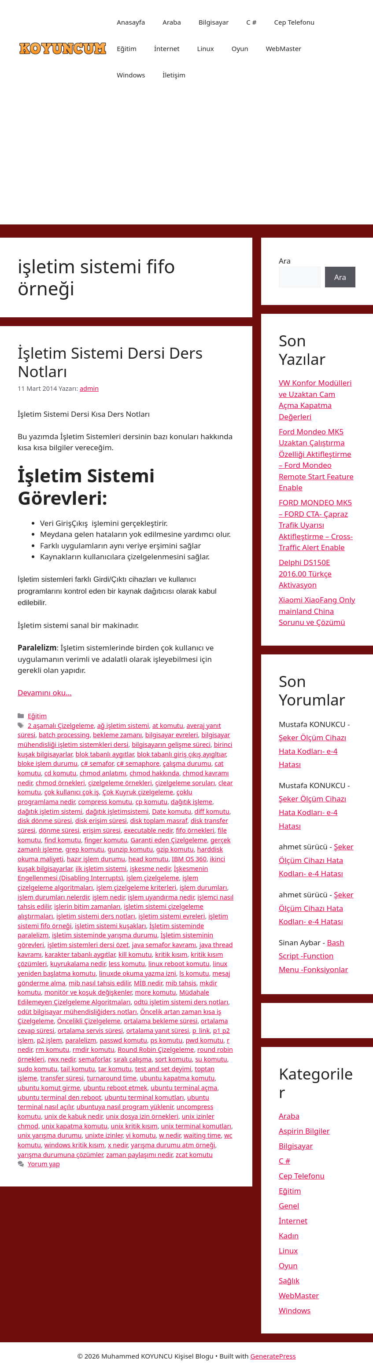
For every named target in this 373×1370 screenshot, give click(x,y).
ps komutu (167, 1040)
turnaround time (112, 1078)
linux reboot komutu (179, 963)
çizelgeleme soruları (185, 783)
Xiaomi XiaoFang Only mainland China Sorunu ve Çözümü (317, 611)
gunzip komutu (130, 849)
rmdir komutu (93, 1049)
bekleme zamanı (117, 735)
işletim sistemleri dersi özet (88, 944)
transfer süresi (62, 1078)
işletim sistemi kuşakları (110, 926)
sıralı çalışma (133, 1059)
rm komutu (52, 1049)
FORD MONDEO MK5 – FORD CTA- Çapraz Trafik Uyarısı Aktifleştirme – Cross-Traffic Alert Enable (316, 524)
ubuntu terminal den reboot (59, 1097)
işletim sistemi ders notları (95, 916)
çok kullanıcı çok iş (71, 792)
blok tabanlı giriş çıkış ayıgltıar (181, 754)
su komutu (211, 1059)
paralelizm (80, 1040)
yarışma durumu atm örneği (173, 1145)
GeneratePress (273, 1356)
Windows (131, 74)
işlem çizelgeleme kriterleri (136, 887)
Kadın (289, 1235)
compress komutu (105, 801)
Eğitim (127, 48)
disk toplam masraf (158, 820)
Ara (285, 261)
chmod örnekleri (60, 783)
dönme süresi (59, 830)
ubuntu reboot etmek (115, 1088)
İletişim (173, 74)
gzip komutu (175, 849)
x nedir (118, 1145)
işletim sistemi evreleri (171, 916)
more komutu (155, 992)
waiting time (202, 1135)
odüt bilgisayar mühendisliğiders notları (77, 1011)
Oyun (240, 48)
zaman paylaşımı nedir (139, 1154)
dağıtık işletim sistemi (50, 811)
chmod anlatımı (103, 773)
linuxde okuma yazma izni (137, 973)
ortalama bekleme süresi (160, 1021)
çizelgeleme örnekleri (120, 783)
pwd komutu (205, 1040)
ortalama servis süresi (90, 1030)
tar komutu (115, 1069)
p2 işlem (49, 1040)
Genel (289, 1206)
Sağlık (289, 1280)
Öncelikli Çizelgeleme (89, 1021)
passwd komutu (123, 1040)
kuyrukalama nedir (77, 963)
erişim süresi (102, 830)
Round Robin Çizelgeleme (156, 1049)
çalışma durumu (187, 763)
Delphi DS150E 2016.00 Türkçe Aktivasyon (305, 573)
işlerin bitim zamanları (87, 906)
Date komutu (171, 811)
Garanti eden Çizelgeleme (168, 840)
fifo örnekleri (195, 830)
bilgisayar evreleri (171, 735)
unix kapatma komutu (74, 1126)
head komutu (149, 859)
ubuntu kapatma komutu (177, 1078)
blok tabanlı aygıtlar (105, 754)
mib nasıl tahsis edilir (99, 983)
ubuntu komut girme (49, 1088)
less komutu (127, 963)
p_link (201, 1030)
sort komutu (173, 1059)
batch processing (64, 735)
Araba (171, 22)
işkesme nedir (150, 868)
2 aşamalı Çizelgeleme (61, 725)
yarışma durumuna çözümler (60, 1154)
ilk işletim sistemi (101, 868)
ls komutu (194, 973)
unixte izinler (103, 1135)
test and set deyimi (163, 1069)
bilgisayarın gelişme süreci (171, 744)
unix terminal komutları (196, 1126)
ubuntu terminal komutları (144, 1097)
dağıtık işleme (191, 801)
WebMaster (284, 48)
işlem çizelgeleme (152, 878)
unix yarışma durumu (50, 1135)
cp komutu (152, 801)
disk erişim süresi (101, 820)
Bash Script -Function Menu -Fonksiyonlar (313, 955)
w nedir (169, 1135)
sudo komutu (37, 1069)
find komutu (62, 840)
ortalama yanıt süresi (157, 1030)
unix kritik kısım (134, 1126)
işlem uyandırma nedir (161, 897)
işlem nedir (108, 897)
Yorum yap (44, 1164)
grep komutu (84, 849)
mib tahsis (181, 983)
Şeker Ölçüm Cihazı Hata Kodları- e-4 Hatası (312, 750)
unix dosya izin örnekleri (142, 1116)
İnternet (167, 48)
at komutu (167, 725)
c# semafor (97, 763)
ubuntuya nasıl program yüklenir (125, 1106)
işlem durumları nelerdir (53, 897)
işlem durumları (203, 887)
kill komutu (135, 954)
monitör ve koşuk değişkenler (88, 992)
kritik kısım (171, 954)
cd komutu (60, 773)
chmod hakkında (154, 773)
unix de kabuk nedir (73, 1116)
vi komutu (141, 1135)
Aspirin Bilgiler (304, 1131)
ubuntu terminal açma (184, 1088)
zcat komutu (194, 1154)
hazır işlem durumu (96, 859)
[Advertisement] (186, 162)
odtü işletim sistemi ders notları (181, 1002)
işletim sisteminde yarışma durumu (104, 935)
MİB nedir (148, 983)
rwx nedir (61, 1059)
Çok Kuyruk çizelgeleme (137, 792)
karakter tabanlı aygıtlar (80, 954)
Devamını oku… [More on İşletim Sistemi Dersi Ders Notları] (45, 692)
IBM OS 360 (189, 859)
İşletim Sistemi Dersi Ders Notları (110, 362)
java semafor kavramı (164, 944)
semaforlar (94, 1059)
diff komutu (212, 811)
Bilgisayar (214, 22)
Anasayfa (131, 22)
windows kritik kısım (74, 1145)
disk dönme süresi (45, 820)
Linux (205, 48)
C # (251, 22)
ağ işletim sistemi (123, 725)
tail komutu (78, 1069)
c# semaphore (138, 763)
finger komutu (106, 840)
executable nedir (148, 830)
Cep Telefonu (294, 22)
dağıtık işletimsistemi (116, 811)
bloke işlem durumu (48, 763)
